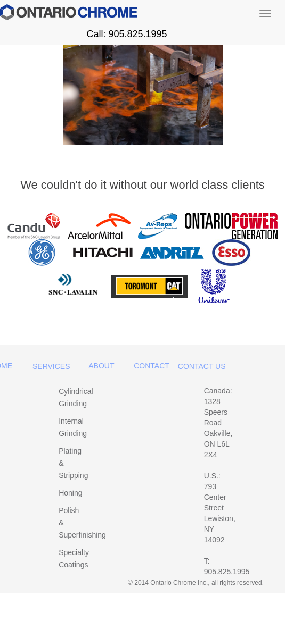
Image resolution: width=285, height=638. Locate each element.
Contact (151, 366)
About (101, 366)
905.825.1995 (227, 571)
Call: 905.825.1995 (126, 34)
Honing (70, 493)
